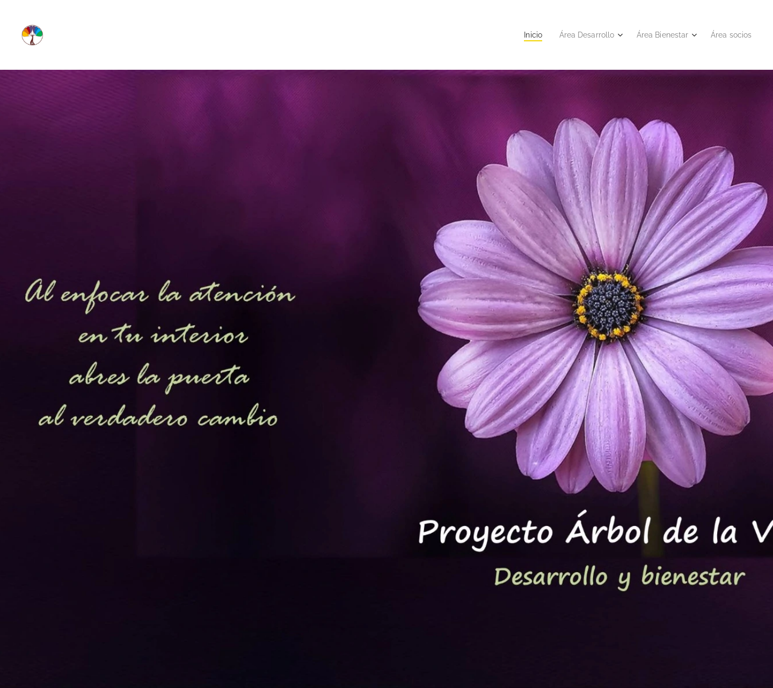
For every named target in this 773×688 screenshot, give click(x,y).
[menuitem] (521, 34)
